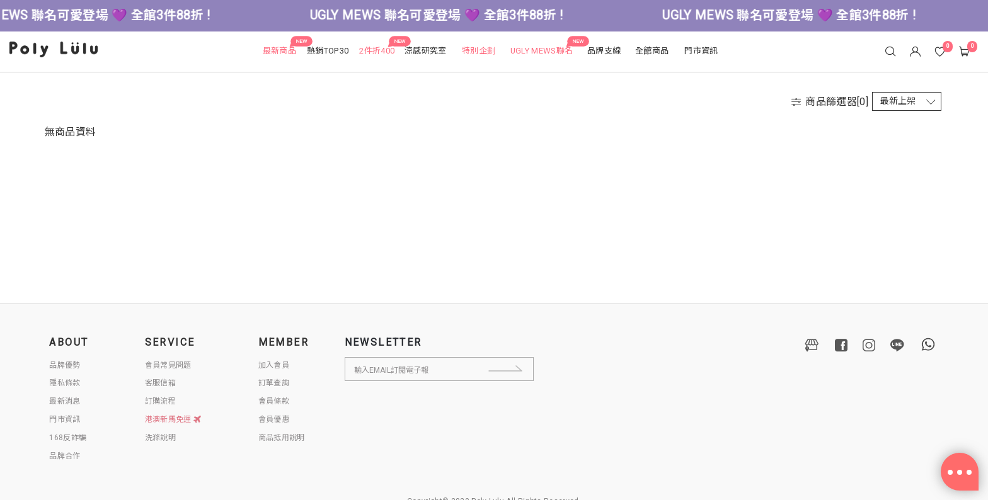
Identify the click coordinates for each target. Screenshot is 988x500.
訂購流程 (160, 401)
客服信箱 (160, 383)
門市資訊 (64, 419)
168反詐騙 (67, 437)
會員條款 (273, 401)
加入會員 (273, 365)
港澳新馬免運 (173, 419)
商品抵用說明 (281, 437)
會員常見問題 (168, 365)
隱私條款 (64, 383)
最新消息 (64, 401)
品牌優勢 (64, 365)
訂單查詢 (273, 383)
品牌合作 (64, 456)
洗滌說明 (160, 437)
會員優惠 (273, 419)
